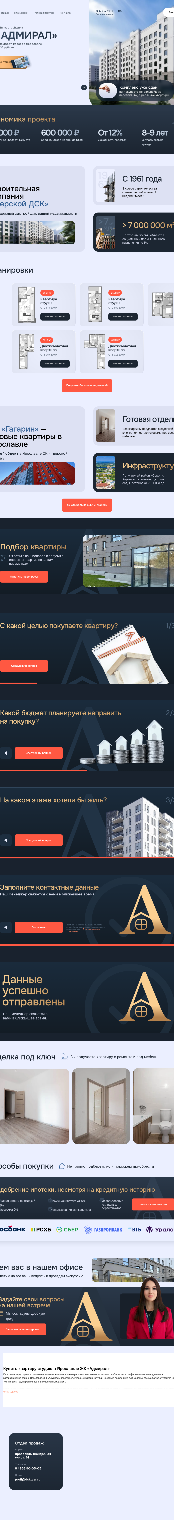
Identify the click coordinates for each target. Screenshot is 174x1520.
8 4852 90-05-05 (28, 1468)
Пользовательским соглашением (83, 930)
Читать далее (10, 1391)
